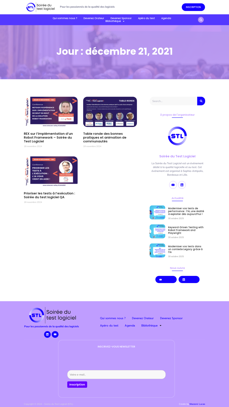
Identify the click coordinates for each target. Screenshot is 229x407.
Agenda (166, 18)
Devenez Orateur (93, 18)
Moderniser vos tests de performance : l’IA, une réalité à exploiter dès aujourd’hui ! (186, 211)
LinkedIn (189, 279)
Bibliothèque (115, 21)
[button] (201, 20)
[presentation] (91, 361)
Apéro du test (146, 18)
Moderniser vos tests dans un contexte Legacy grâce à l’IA (185, 249)
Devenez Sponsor (171, 318)
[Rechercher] (201, 101)
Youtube (166, 279)
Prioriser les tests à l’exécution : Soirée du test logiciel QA (49, 195)
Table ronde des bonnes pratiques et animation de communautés (104, 137)
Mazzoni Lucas (197, 404)
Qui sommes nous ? (65, 18)
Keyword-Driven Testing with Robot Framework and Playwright (186, 230)
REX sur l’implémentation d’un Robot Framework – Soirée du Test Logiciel (48, 137)
